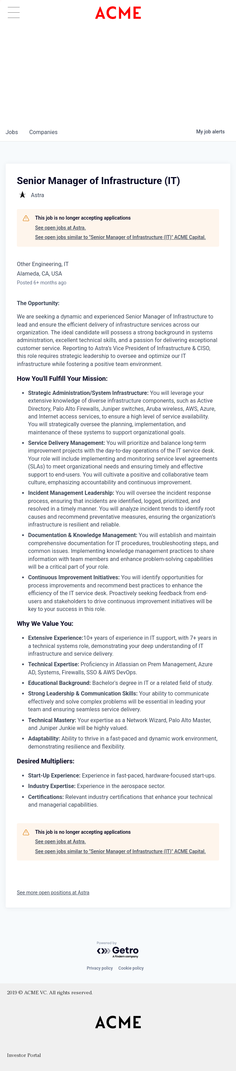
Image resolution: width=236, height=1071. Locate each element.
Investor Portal (24, 1055)
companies (43, 132)
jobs (12, 132)
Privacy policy (100, 968)
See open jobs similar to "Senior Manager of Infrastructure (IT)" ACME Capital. (120, 237)
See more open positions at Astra (53, 892)
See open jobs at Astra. (60, 228)
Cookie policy (131, 968)
